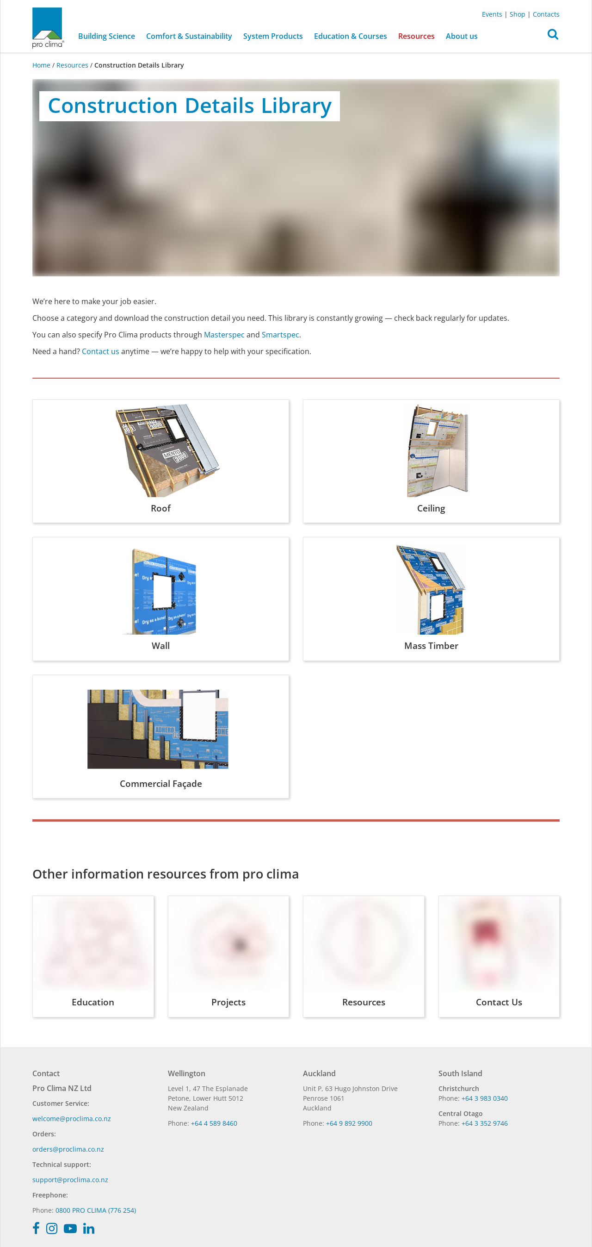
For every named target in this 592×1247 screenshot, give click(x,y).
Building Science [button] (106, 36)
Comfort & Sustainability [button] (189, 36)
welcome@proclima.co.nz (71, 1118)
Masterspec (224, 335)
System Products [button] (273, 36)
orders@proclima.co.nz (68, 1149)
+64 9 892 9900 (349, 1123)
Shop (517, 14)
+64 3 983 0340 (485, 1098)
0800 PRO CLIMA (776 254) (96, 1210)
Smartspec (280, 335)
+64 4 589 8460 (214, 1123)
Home (42, 65)
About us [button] (462, 36)
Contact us (100, 351)
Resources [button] (416, 36)
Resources (72, 65)
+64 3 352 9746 (485, 1123)
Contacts (546, 14)
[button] (553, 36)
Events (492, 14)
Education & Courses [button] (350, 36)
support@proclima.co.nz (70, 1179)
